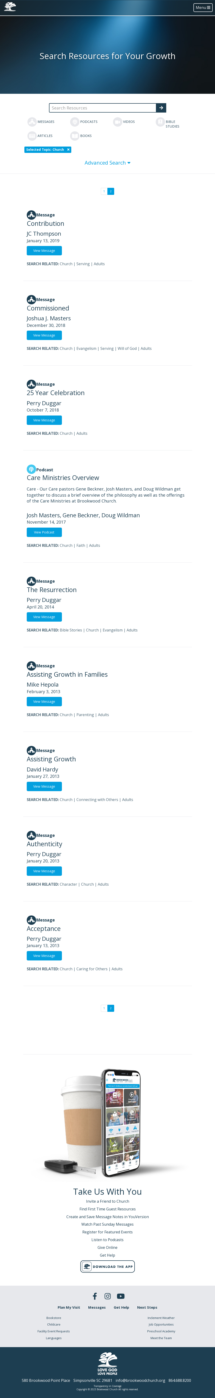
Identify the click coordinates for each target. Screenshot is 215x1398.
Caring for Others (92, 968)
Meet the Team (161, 1338)
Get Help (121, 1307)
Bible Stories (71, 630)
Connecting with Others (97, 799)
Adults (99, 263)
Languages (54, 1338)
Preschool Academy (161, 1331)
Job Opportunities (161, 1324)
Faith (80, 545)
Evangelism (86, 348)
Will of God (127, 348)
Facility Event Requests (54, 1331)
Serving (83, 263)
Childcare (53, 1324)
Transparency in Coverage (107, 1386)
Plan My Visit (69, 1307)
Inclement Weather (161, 1318)
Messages (97, 1307)
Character (68, 884)
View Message (44, 250)
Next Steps (147, 1307)
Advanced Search (108, 162)
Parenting (85, 714)
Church (66, 263)
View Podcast (44, 532)
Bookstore (53, 1318)
